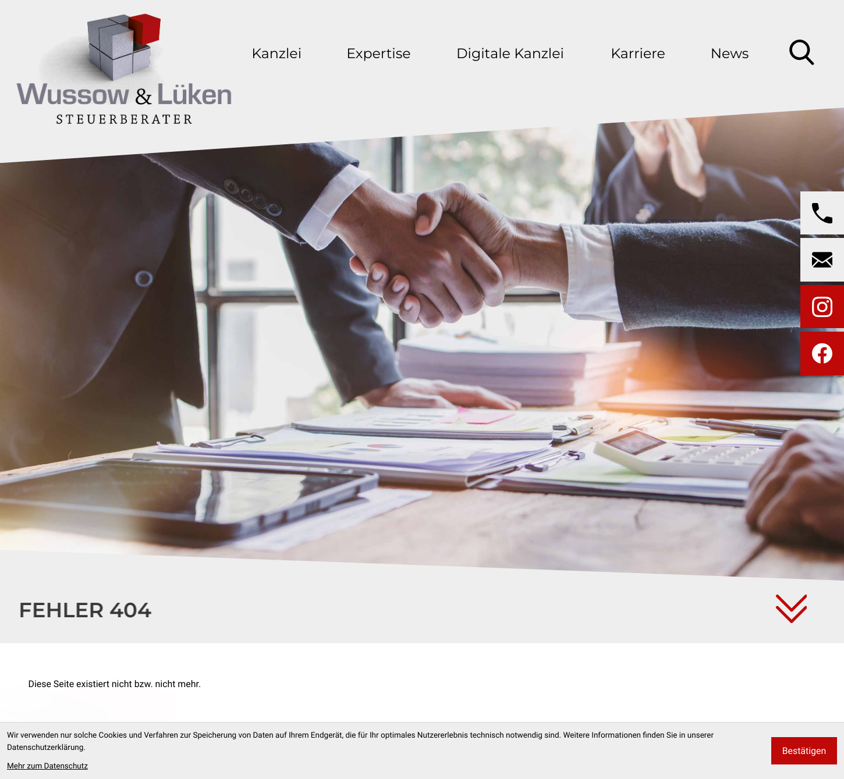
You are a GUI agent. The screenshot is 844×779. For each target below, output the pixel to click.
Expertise (378, 53)
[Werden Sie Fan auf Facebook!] (822, 353)
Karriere (638, 53)
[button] (822, 213)
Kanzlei (276, 53)
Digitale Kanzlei (510, 53)
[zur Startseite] (123, 64)
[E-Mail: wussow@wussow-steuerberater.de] (822, 260)
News (730, 53)
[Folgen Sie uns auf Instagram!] (822, 307)
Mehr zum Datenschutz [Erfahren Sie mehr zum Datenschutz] (47, 766)
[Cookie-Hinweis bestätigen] (804, 750)
